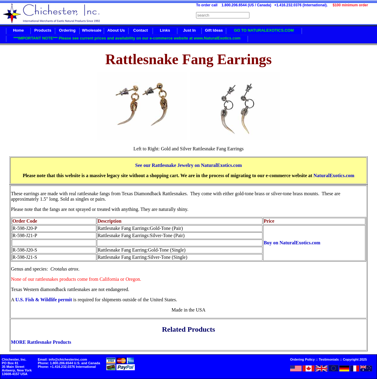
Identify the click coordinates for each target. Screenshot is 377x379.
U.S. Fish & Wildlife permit (43, 299)
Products (42, 30)
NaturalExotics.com (333, 175)
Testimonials (329, 359)
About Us (116, 30)
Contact (140, 30)
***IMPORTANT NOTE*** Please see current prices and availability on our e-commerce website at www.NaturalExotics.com (127, 38)
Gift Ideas (214, 30)
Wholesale (91, 30)
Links (165, 30)
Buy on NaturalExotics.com (292, 242)
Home (18, 30)
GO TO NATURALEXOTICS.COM (264, 30)
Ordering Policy (302, 359)
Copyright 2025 (355, 359)
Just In (189, 30)
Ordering (67, 30)
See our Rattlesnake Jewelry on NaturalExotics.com (188, 165)
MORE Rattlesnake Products (41, 342)
